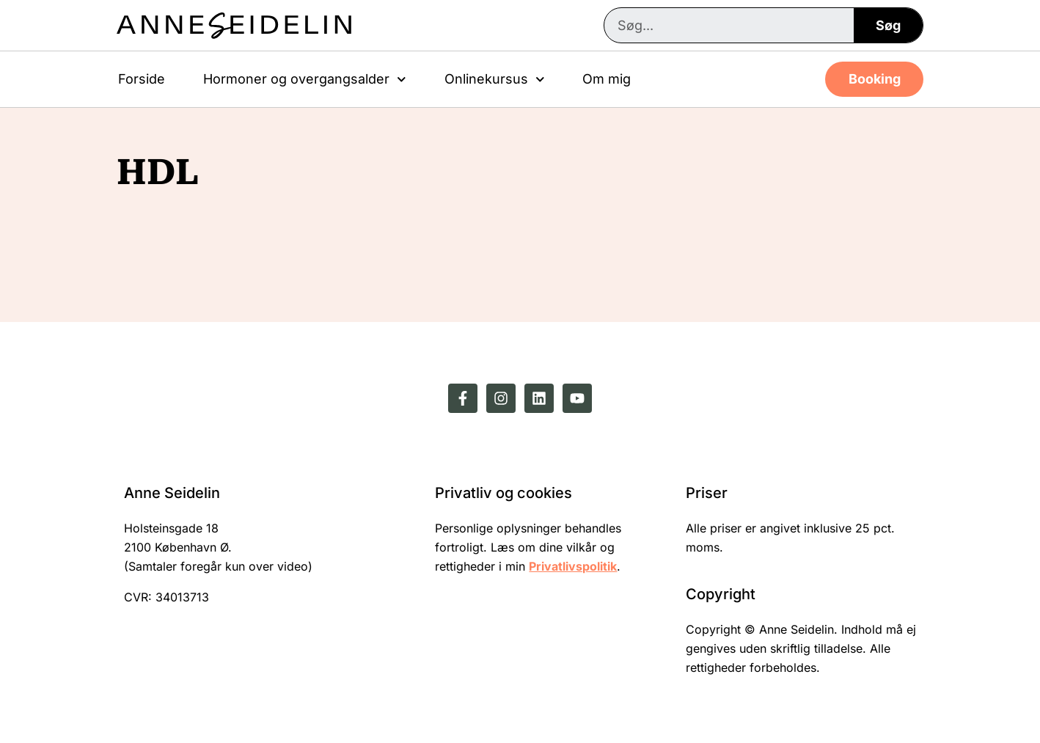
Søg (888, 25)
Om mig (606, 79)
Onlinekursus (494, 79)
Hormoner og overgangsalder (304, 79)
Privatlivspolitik (573, 566)
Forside (141, 79)
